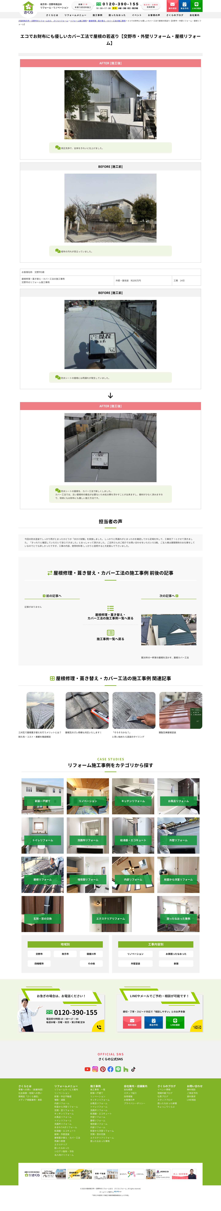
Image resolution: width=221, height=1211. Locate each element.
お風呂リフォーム (63, 1117)
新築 (176, 963)
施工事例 (98, 15)
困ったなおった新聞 (167, 1103)
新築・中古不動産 (63, 1096)
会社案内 (195, 15)
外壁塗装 (135, 963)
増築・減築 (59, 1099)
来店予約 (185, 6)
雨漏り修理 (59, 1141)
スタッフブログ (165, 1099)
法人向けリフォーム (64, 1154)
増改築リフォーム (98, 1123)
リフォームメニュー (75, 15)
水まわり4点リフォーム (65, 1127)
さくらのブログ (175, 15)
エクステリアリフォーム (102, 1137)
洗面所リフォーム (63, 1123)
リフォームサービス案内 (66, 1089)
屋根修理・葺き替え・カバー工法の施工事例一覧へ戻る (110, 612)
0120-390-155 (75, 1012)
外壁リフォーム (97, 1117)
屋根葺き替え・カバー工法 (67, 1137)
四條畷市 (39, 963)
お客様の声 (154, 15)
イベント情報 (163, 1089)
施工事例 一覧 (97, 1089)
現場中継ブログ (165, 1093)
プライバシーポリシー (134, 1103)
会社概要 (128, 1089)
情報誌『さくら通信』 (29, 1096)
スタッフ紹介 (130, 1093)
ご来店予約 (192, 1093)
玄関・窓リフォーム (64, 1110)
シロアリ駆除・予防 (64, 1151)
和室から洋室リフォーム (66, 1106)
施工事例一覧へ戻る (110, 635)
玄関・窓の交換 (97, 1134)
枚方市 (65, 954)
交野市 (39, 954)
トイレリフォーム (63, 1120)
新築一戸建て (96, 1093)
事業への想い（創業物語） (31, 1089)
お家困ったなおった (176, 954)
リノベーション (135, 954)
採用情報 (128, 1096)
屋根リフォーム (97, 1120)
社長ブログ (162, 1096)
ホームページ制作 (105, 1192)
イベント (137, 15)
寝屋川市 (91, 954)
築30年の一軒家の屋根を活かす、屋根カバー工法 (168, 632)
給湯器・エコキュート (65, 1130)
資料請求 (191, 1096)
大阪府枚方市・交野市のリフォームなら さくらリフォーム (106, 1189)
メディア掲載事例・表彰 (30, 1099)
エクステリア (60, 1144)
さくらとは (52, 15)
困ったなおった (117, 15)
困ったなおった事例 (100, 1141)
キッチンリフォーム (64, 1113)
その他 (91, 963)
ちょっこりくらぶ (166, 1106)
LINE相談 (196, 6)
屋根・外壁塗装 (61, 1134)
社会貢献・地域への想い (30, 1093)
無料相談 (173, 6)
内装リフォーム (61, 1103)
